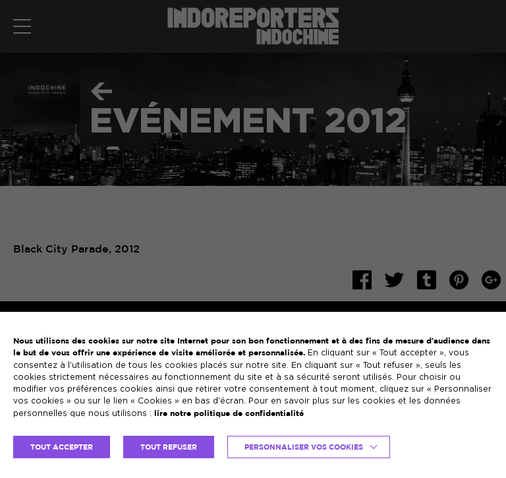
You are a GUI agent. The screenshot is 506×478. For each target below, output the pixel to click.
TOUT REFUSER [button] (168, 447)
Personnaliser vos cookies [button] (303, 447)
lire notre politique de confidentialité (229, 413)
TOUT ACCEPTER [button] (61, 447)
